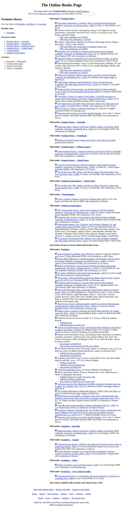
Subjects (79, 494)
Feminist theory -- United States (19, 48)
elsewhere (42, 24)
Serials (88, 494)
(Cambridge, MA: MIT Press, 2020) (78, 254)
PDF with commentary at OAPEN (74, 37)
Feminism (10, 33)
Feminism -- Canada (70, 440)
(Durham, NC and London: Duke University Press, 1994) (85, 225)
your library (30, 24)
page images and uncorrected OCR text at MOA (79, 346)
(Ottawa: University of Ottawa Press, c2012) (85, 452)
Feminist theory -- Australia (17, 41)
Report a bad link (63, 489)
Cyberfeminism (12, 50)
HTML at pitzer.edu (68, 363)
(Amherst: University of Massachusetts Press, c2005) (85, 97)
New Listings (52, 494)
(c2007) (78, 465)
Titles (71, 494)
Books (40, 498)
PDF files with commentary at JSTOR (75, 39)
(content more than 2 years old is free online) (86, 140)
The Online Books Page (61, 5)
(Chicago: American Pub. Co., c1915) (88, 412)
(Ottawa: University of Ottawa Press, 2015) (82, 199)
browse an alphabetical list (50, 14)
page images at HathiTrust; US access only (77, 381)
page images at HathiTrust (70, 344)
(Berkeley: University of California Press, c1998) (84, 211)
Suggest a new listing (81, 489)
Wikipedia (20, 24)
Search (42, 494)
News (48, 498)
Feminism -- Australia (70, 426)
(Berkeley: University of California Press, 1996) (85, 24)
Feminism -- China (69, 460)
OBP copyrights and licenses (61, 505)
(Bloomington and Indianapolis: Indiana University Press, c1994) (87, 305)
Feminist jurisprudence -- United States (78, 181)
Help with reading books (43, 489)
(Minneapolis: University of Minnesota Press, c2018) (85, 267)
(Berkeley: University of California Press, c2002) (85, 166)
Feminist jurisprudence (15, 53)
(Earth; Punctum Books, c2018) (82, 273)
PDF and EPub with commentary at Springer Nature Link (83, 47)
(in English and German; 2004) (85, 90)
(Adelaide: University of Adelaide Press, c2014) (87, 128)
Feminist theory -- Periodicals (18, 44)
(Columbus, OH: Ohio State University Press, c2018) (83, 83)
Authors (63, 494)
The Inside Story (78, 498)
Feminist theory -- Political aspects (20, 46)
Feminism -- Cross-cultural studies (76, 471)
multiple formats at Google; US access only (77, 377)
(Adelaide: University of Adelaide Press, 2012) (84, 52)
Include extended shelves (78, 11)
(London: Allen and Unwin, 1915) (87, 397)
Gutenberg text (66, 323)
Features (56, 498)
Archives (65, 498)
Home (34, 494)
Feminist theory (68, 19)
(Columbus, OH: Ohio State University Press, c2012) (86, 239)
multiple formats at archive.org (72, 325)
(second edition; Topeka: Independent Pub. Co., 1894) (86, 405)
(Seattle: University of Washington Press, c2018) (85, 76)
